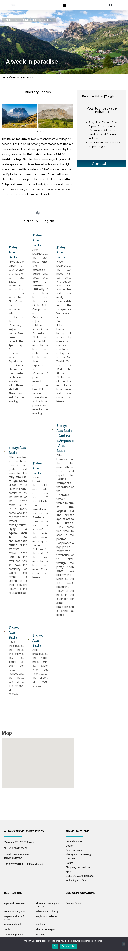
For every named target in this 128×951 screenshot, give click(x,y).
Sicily (7, 929)
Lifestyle (70, 858)
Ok (55, 946)
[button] (64, 5)
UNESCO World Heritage (38, 20)
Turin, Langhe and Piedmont (14, 936)
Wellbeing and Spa (76, 880)
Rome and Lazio (13, 924)
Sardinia (40, 924)
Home (5, 77)
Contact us (102, 163)
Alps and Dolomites (15, 903)
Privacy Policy (73, 903)
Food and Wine (74, 850)
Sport (19, 20)
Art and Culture (74, 841)
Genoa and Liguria (14, 911)
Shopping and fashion (78, 867)
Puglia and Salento (46, 916)
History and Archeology (78, 854)
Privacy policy (69, 946)
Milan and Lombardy (47, 911)
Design (70, 845)
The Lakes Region (46, 929)
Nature (10, 20)
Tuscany (40, 934)
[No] (124, 944)
